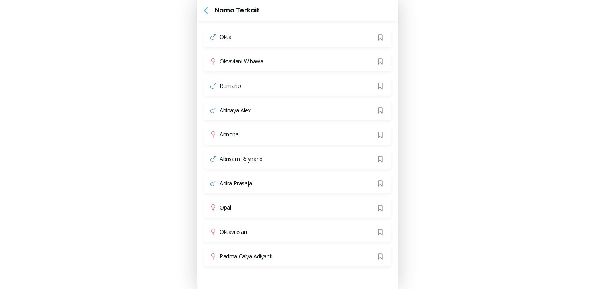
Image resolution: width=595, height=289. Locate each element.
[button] (206, 10)
